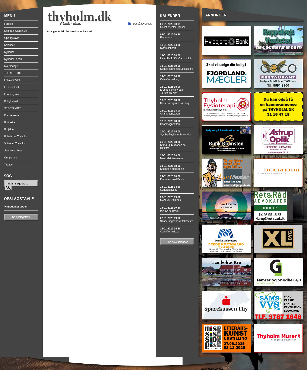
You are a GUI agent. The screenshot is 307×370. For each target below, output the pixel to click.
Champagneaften (170, 112)
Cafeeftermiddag (170, 78)
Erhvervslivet (11, 87)
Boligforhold (11, 101)
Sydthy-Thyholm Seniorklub (176, 133)
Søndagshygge (170, 188)
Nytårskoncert (170, 46)
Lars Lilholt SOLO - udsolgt (175, 57)
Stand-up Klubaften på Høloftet (173, 145)
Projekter (9, 129)
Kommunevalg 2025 (15, 30)
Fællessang (170, 36)
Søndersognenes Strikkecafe (176, 67)
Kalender (9, 45)
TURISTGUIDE (13, 73)
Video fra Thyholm (14, 143)
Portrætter (10, 122)
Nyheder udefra (13, 59)
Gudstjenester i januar (172, 26)
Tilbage (8, 164)
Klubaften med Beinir (172, 167)
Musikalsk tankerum (171, 157)
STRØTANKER (13, 108)
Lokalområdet (12, 80)
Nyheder (9, 52)
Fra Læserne (11, 115)
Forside (8, 23)
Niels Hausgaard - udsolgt (175, 102)
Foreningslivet (12, 94)
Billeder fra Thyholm (15, 136)
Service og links (13, 150)
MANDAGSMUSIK (170, 199)
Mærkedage (11, 66)
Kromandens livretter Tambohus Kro (172, 89)
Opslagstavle (11, 37)
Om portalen (11, 157)
